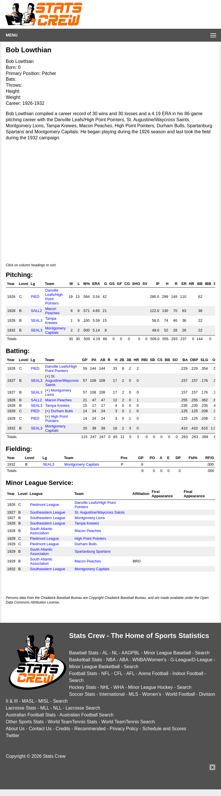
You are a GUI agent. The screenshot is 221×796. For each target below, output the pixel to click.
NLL (57, 708)
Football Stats (83, 673)
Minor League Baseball (167, 652)
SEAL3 (36, 320)
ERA (96, 284)
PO (152, 458)
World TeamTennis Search (128, 721)
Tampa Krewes (51, 320)
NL (115, 652)
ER (183, 284)
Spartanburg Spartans (92, 551)
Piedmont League (44, 504)
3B (129, 360)
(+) (47, 376)
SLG (204, 360)
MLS (133, 694)
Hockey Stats (82, 687)
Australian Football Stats (31, 714)
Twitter (12, 735)
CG (127, 284)
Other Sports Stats (25, 721)
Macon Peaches (52, 311)
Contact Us (40, 728)
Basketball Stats (85, 659)
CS (160, 360)
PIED (35, 296)
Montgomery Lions (90, 518)
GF (119, 284)
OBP (194, 360)
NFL (105, 673)
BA (185, 360)
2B (122, 360)
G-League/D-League (191, 659)
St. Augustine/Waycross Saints (62, 380)
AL (105, 652)
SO (175, 360)
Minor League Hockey (150, 687)
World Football (180, 694)
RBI (144, 360)
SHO (136, 284)
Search (202, 652)
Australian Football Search (87, 714)
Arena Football (153, 673)
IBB (208, 284)
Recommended (90, 728)
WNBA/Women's (149, 659)
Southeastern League (47, 512)
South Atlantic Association (41, 531)
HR (191, 284)
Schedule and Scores (164, 728)
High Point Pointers (56, 418)
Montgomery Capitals (55, 330)
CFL (118, 673)
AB (102, 360)
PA (94, 360)
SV (144, 284)
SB (152, 360)
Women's (151, 694)
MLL (44, 708)
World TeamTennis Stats (72, 721)
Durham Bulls (62, 411)
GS (112, 284)
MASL (28, 701)
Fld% (192, 458)
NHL (104, 687)
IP (157, 284)
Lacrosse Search (83, 708)
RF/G (209, 458)
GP (84, 360)
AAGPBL (130, 652)
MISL (43, 701)
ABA (123, 659)
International (112, 694)
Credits (63, 728)
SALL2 (36, 311)
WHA (118, 687)
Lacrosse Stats (21, 708)
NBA (110, 659)
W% (86, 284)
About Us (15, 728)
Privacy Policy (124, 728)
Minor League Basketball (94, 666)
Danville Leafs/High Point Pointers (61, 368)
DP (178, 458)
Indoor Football (187, 673)
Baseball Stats (83, 652)
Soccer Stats (82, 694)
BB (200, 284)
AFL (130, 673)
